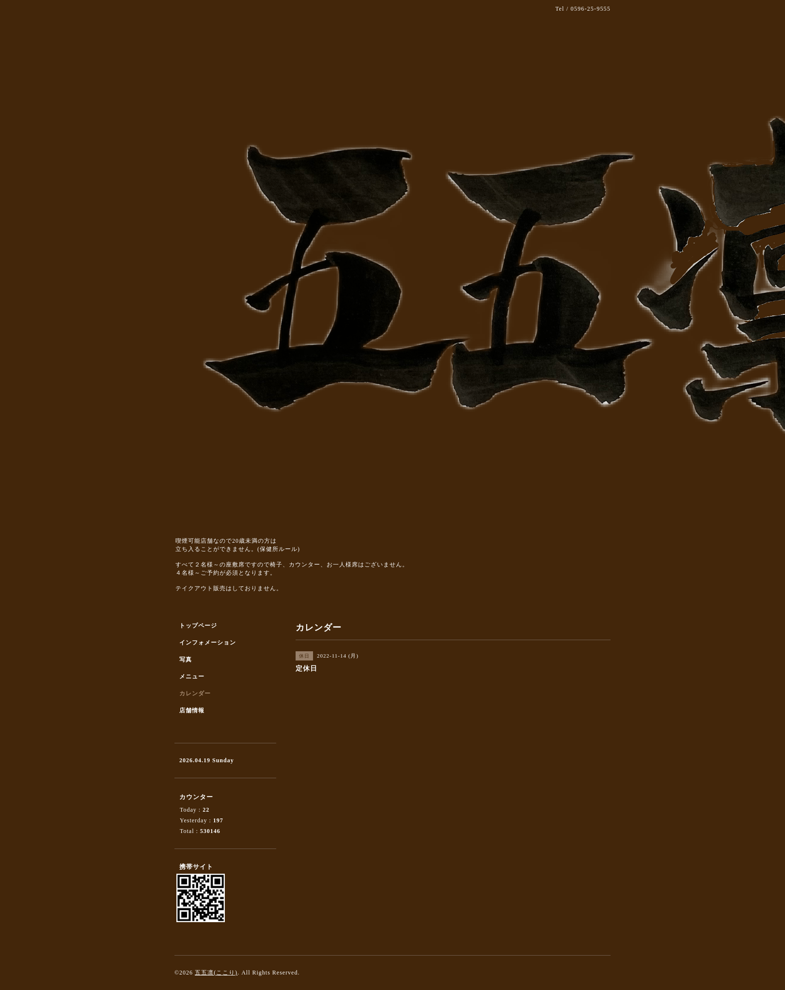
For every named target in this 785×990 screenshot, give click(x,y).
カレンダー (195, 693)
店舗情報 (191, 710)
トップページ (198, 625)
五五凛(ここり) (216, 972)
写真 (185, 659)
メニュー (191, 676)
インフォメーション (207, 642)
